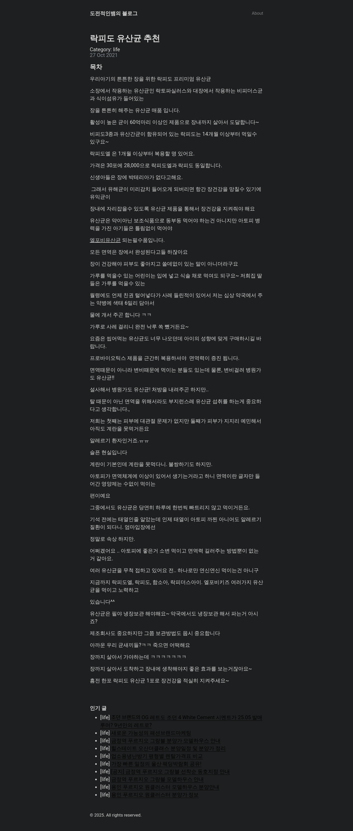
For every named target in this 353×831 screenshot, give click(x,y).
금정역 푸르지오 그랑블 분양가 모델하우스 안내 (166, 740)
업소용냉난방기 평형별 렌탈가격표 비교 (157, 756)
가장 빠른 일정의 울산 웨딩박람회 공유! (156, 764)
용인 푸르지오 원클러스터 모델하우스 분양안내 (165, 787)
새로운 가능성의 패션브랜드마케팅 (151, 733)
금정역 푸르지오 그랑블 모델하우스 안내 (157, 779)
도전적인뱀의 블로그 (114, 13)
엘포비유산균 (105, 240)
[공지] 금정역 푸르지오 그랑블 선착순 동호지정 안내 (170, 771)
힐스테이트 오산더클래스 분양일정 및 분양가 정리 (168, 748)
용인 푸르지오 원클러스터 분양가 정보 (155, 795)
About (257, 13)
